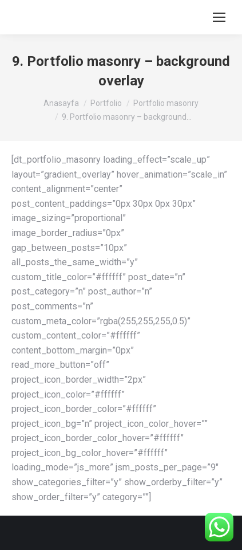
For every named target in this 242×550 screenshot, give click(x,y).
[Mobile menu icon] (219, 17)
